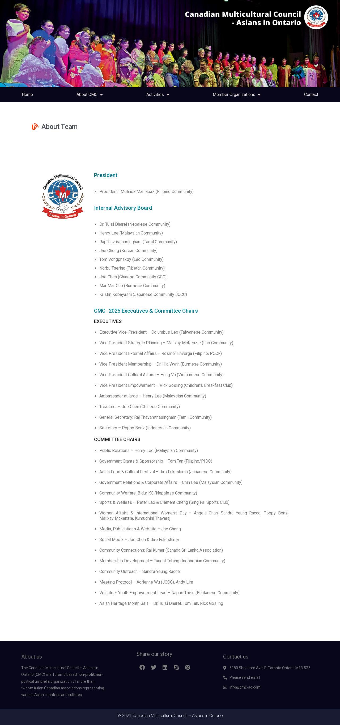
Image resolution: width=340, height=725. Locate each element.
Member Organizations (237, 94)
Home (27, 94)
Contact (311, 94)
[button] (142, 667)
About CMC (89, 94)
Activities (157, 94)
